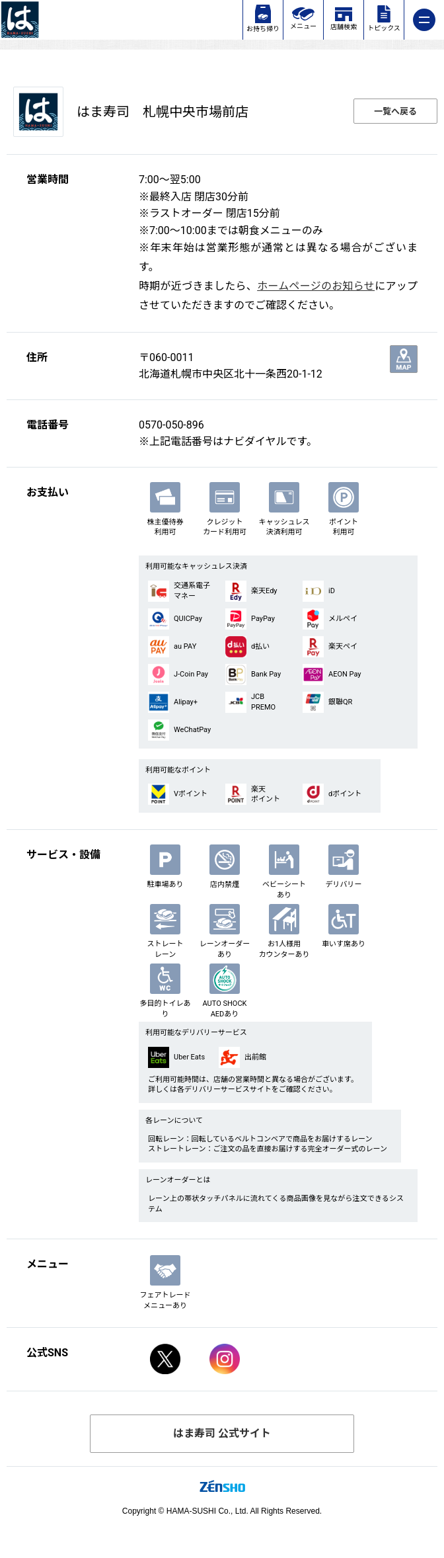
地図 (404, 359)
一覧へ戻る (395, 111)
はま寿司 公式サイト (222, 1433)
